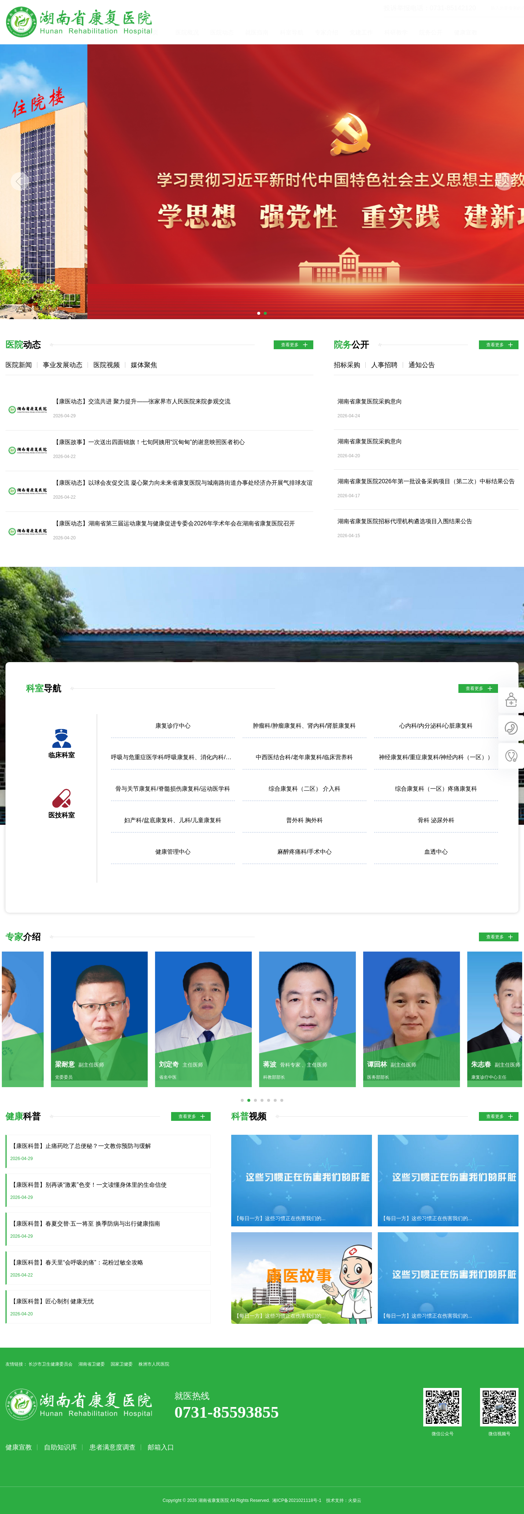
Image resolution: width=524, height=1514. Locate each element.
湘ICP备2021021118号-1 (296, 1500)
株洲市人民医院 (154, 1364)
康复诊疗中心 (173, 726)
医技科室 (61, 815)
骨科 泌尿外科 (436, 820)
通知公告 (422, 365)
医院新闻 (18, 365)
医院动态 (257, 32)
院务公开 (466, 32)
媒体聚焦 (144, 365)
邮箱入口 (161, 1447)
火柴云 (354, 1500)
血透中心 (436, 852)
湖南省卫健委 (91, 1364)
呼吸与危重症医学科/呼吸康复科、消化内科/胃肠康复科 (173, 757)
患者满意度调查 (112, 1447)
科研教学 (431, 32)
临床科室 (61, 755)
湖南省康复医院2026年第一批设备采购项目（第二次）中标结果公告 (426, 481)
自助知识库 (60, 1447)
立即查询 (515, 8)
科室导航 (327, 32)
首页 (188, 32)
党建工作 (397, 32)
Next (504, 181)
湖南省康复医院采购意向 (369, 401)
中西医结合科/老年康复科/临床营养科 (304, 757)
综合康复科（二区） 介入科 (304, 789)
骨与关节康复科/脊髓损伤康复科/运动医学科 (172, 789)
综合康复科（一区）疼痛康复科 (436, 789)
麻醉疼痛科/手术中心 (304, 852)
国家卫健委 (122, 1364)
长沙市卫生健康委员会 (51, 1364)
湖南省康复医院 (78, 21)
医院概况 (223, 32)
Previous (20, 181)
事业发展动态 (62, 365)
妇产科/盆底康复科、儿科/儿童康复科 (172, 820)
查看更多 (290, 344)
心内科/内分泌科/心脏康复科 (436, 726)
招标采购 (347, 365)
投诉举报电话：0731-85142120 (394, 8)
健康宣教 (501, 32)
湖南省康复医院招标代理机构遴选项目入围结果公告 (404, 521)
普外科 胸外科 (304, 820)
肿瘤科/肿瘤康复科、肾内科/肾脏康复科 (304, 726)
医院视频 (106, 365)
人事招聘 (384, 365)
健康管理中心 (173, 852)
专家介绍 (362, 32)
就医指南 (292, 32)
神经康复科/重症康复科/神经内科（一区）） (436, 757)
